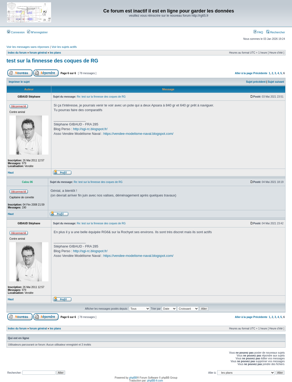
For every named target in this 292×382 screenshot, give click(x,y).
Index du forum (17, 52)
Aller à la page (244, 73)
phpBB (133, 377)
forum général (38, 52)
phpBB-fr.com (155, 380)
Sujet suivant (276, 81)
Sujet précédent (256, 81)
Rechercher (275, 32)
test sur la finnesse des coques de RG (52, 60)
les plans (55, 52)
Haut (11, 172)
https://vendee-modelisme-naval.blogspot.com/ (138, 134)
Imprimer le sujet (19, 81)
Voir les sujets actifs (64, 46)
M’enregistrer (37, 32)
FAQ (258, 32)
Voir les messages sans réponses (28, 46)
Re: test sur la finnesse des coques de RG (101, 96)
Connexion (16, 32)
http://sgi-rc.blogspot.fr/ (90, 129)
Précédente (260, 73)
